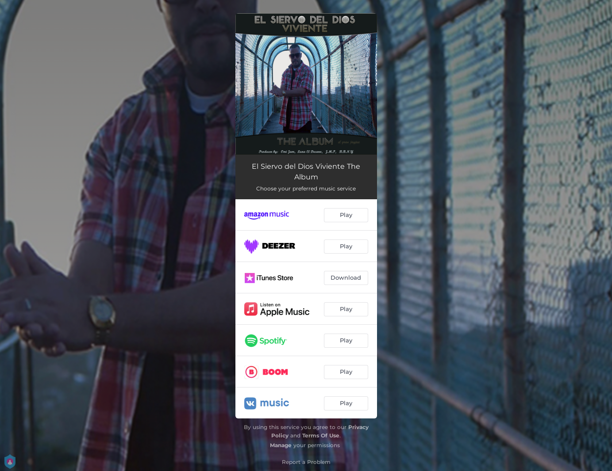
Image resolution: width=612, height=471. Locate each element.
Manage (281, 445)
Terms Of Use (320, 435)
